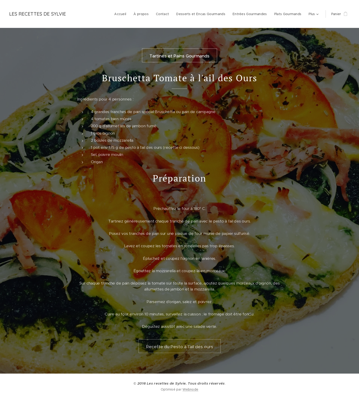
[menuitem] (121, 14)
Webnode (190, 389)
